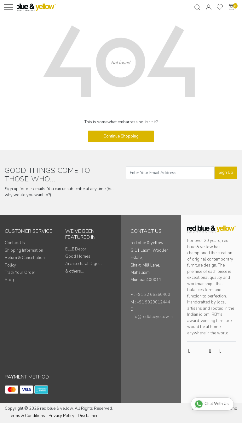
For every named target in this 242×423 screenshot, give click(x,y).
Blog (9, 280)
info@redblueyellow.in (151, 317)
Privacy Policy (61, 416)
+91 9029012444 (153, 302)
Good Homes (77, 256)
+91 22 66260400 (153, 294)
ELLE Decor (75, 249)
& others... (74, 271)
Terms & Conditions (27, 416)
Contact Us (15, 243)
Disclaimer (88, 416)
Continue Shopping (121, 136)
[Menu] (8, 7)
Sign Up (226, 172)
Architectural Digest (83, 264)
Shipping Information (24, 250)
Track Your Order (20, 272)
